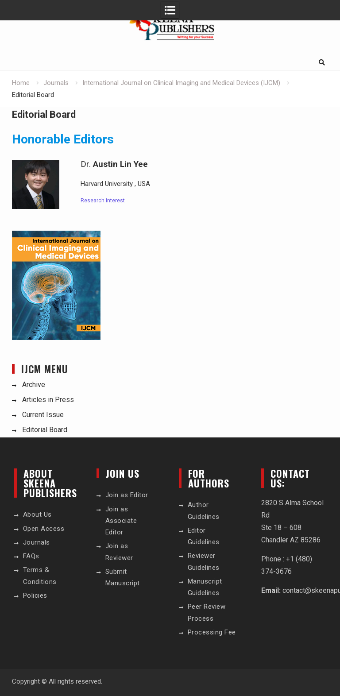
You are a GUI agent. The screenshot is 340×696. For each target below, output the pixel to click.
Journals (36, 542)
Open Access (44, 529)
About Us (37, 514)
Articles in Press (48, 399)
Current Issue (43, 414)
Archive (33, 384)
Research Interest (103, 200)
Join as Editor (126, 495)
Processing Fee (212, 632)
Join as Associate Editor (121, 521)
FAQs (31, 556)
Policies (35, 595)
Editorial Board (44, 429)
